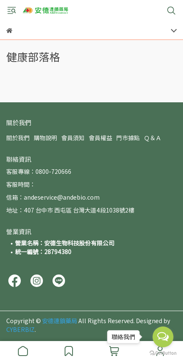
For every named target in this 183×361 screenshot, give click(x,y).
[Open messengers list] (163, 336)
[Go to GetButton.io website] (163, 352)
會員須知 (73, 138)
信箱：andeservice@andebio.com (53, 197)
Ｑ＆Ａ (152, 138)
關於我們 (18, 138)
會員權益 (100, 138)
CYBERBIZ (20, 329)
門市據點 (128, 138)
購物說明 (45, 138)
